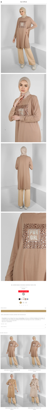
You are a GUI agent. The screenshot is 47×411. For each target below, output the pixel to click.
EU (20, 302)
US (23, 302)
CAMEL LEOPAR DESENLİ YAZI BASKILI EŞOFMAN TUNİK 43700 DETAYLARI (23, 314)
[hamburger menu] (1, 2)
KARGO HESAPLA (23, 326)
